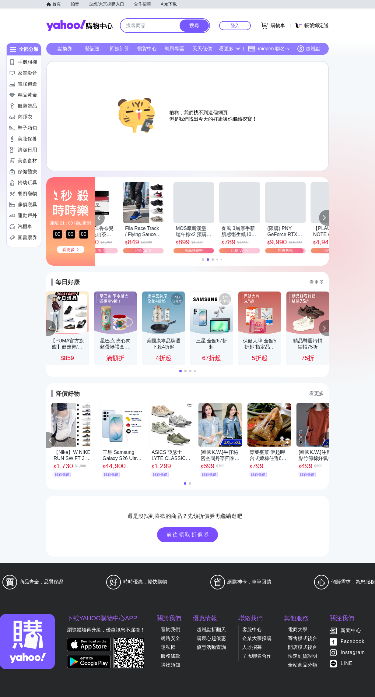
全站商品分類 (302, 664)
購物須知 (170, 664)
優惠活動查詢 (211, 647)
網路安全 (170, 638)
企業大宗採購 (257, 638)
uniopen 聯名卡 (269, 48)
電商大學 (297, 629)
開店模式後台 (302, 647)
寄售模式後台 (302, 638)
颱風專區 (174, 48)
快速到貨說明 (302, 656)
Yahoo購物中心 (79, 25)
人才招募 (252, 647)
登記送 (92, 48)
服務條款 (170, 656)
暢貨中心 (147, 48)
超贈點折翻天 (211, 629)
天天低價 (202, 48)
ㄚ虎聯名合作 (257, 656)
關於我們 (170, 629)
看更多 (229, 48)
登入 (235, 25)
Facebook (352, 641)
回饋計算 (119, 48)
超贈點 (308, 48)
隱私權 (168, 647)
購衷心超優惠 (211, 638)
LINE (347, 663)
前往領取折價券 (188, 534)
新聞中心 (351, 630)
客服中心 (252, 629)
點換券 (65, 48)
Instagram (353, 652)
